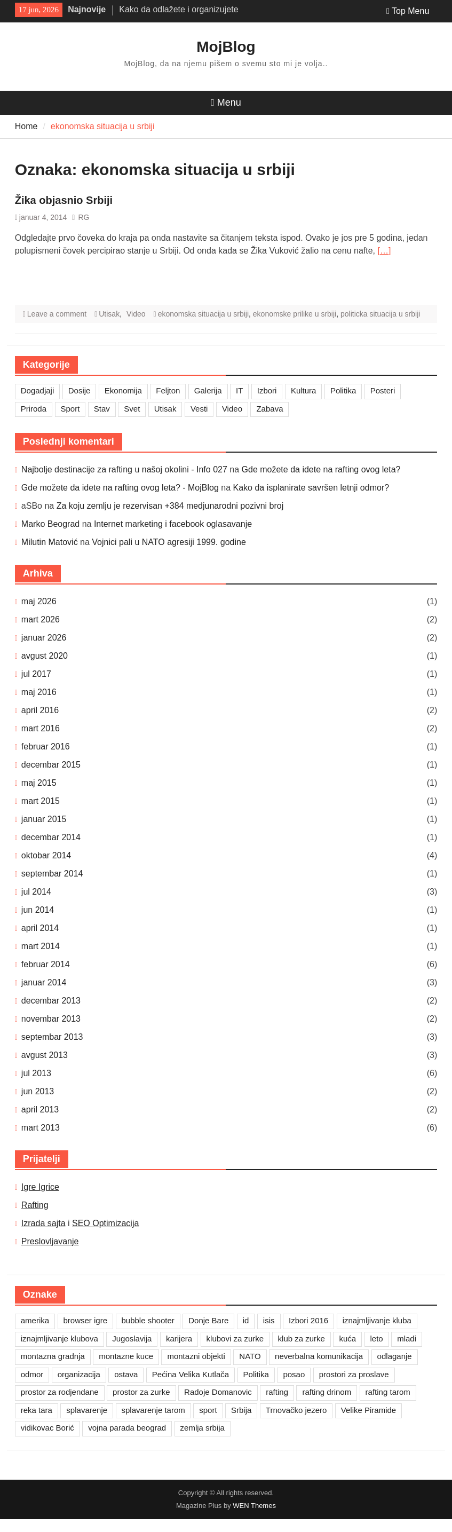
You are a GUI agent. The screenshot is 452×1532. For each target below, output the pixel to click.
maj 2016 (39, 692)
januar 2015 (44, 819)
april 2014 (40, 928)
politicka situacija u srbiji (380, 314)
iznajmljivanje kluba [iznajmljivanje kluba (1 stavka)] (377, 1320)
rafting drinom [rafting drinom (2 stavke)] (326, 1391)
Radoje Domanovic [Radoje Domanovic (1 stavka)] (218, 1391)
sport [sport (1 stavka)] (208, 1410)
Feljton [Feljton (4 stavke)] (168, 390)
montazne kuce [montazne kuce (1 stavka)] (126, 1356)
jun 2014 (37, 909)
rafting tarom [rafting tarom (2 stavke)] (388, 1391)
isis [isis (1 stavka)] (269, 1320)
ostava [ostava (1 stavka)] (126, 1374)
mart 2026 (40, 619)
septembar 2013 (52, 1036)
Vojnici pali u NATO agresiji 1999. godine (168, 542)
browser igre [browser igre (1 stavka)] (86, 1320)
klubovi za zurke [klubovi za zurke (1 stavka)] (235, 1338)
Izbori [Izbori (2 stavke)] (267, 390)
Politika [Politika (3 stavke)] (343, 390)
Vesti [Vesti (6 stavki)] (199, 408)
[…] (384, 250)
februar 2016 (45, 746)
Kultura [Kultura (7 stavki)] (303, 390)
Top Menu (407, 10)
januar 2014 (44, 982)
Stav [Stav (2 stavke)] (102, 408)
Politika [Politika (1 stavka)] (256, 1374)
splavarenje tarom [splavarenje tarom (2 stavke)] (153, 1410)
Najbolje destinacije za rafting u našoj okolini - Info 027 (124, 469)
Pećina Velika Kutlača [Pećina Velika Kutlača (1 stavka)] (190, 1374)
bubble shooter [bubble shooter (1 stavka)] (148, 1320)
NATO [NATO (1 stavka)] (249, 1356)
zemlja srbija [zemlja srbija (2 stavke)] (202, 1427)
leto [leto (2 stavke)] (376, 1338)
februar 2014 (45, 964)
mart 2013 (40, 1127)
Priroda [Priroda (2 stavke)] (33, 408)
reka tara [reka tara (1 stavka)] (36, 1410)
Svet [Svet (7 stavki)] (132, 408)
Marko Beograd (50, 523)
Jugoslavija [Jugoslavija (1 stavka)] (132, 1338)
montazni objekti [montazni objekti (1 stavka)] (196, 1356)
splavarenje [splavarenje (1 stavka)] (86, 1410)
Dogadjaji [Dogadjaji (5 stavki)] (37, 390)
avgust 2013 (44, 1055)
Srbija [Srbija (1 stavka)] (241, 1410)
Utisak (109, 314)
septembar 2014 (52, 873)
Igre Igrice (40, 1186)
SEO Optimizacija (105, 1223)
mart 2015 (40, 801)
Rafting (35, 1205)
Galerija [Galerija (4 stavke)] (208, 390)
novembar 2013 (51, 1018)
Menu (226, 102)
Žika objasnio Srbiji (64, 200)
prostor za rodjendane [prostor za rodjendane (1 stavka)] (60, 1391)
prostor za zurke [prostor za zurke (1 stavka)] (141, 1391)
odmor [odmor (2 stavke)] (32, 1374)
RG (83, 217)
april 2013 (40, 1109)
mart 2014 (40, 946)
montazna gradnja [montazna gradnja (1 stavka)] (53, 1356)
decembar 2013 (51, 1000)
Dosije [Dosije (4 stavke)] (79, 390)
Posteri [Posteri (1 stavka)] (382, 390)
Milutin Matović (49, 542)
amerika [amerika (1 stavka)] (35, 1320)
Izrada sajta (43, 1223)
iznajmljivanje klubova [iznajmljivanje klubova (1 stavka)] (59, 1338)
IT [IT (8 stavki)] (239, 390)
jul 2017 (36, 673)
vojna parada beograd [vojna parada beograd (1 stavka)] (127, 1427)
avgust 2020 (44, 655)
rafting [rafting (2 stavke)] (277, 1391)
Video (136, 314)
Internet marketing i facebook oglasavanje (173, 523)
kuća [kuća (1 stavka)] (347, 1338)
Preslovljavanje (50, 1241)
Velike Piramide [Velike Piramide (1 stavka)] (368, 1410)
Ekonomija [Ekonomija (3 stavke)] (123, 390)
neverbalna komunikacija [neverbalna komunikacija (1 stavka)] (319, 1356)
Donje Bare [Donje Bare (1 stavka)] (208, 1320)
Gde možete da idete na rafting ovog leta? (321, 469)
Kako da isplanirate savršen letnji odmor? (311, 487)
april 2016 (40, 710)
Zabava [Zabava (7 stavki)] (269, 408)
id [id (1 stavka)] (246, 1320)
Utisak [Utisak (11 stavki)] (165, 408)
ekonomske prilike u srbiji (294, 314)
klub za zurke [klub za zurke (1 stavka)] (301, 1338)
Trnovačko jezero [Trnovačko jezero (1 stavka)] (296, 1410)
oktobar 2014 (46, 855)
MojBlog (225, 46)
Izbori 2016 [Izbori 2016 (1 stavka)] (308, 1320)
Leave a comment (56, 314)
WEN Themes (254, 1506)
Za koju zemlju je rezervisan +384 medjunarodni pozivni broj (170, 505)
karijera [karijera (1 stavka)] (179, 1338)
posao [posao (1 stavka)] (294, 1374)
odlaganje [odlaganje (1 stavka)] (394, 1356)
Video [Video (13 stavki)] (232, 408)
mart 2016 (40, 728)
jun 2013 (37, 1091)
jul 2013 (36, 1073)
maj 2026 (39, 601)
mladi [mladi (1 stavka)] (406, 1338)
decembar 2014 (51, 837)
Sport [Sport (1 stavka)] (70, 408)
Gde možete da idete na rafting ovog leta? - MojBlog (120, 487)
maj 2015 (39, 782)
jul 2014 (36, 891)
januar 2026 (44, 637)
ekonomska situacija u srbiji (203, 314)
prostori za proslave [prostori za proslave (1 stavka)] (354, 1374)
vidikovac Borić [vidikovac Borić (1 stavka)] (47, 1427)
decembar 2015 (51, 764)
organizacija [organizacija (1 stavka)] (79, 1374)
